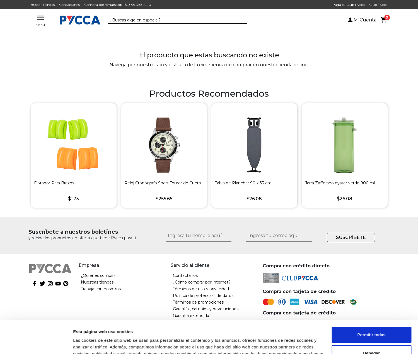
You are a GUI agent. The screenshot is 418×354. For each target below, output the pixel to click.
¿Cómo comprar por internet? (202, 282)
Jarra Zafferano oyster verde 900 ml (340, 182)
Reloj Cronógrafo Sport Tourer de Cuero (162, 182)
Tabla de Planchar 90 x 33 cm (243, 182)
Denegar (371, 320)
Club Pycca (378, 5)
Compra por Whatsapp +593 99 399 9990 (117, 5)
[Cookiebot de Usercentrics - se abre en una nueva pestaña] (36, 343)
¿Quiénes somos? (98, 275)
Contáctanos (69, 5)
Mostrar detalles (89, 343)
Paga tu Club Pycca (348, 5)
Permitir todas (371, 302)
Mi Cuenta (361, 20)
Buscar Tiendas (43, 5)
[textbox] (173, 20)
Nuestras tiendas (97, 282)
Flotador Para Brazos (54, 182)
